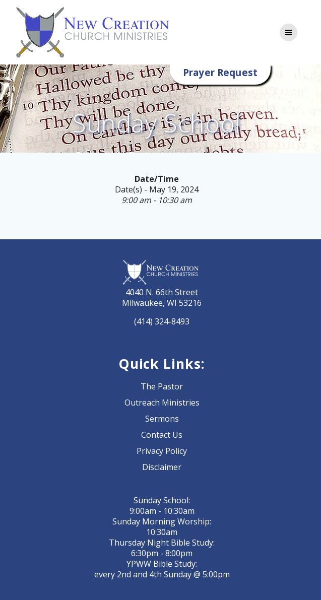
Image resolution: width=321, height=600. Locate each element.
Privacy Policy (162, 450)
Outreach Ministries (162, 402)
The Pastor (162, 386)
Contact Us (161, 434)
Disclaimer (161, 467)
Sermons (162, 418)
